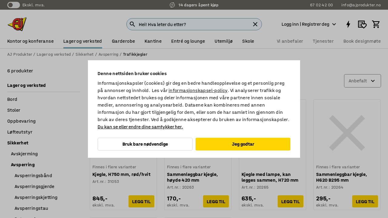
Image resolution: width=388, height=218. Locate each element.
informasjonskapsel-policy (198, 90)
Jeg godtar (243, 144)
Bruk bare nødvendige (145, 144)
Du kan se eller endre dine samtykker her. (140, 127)
